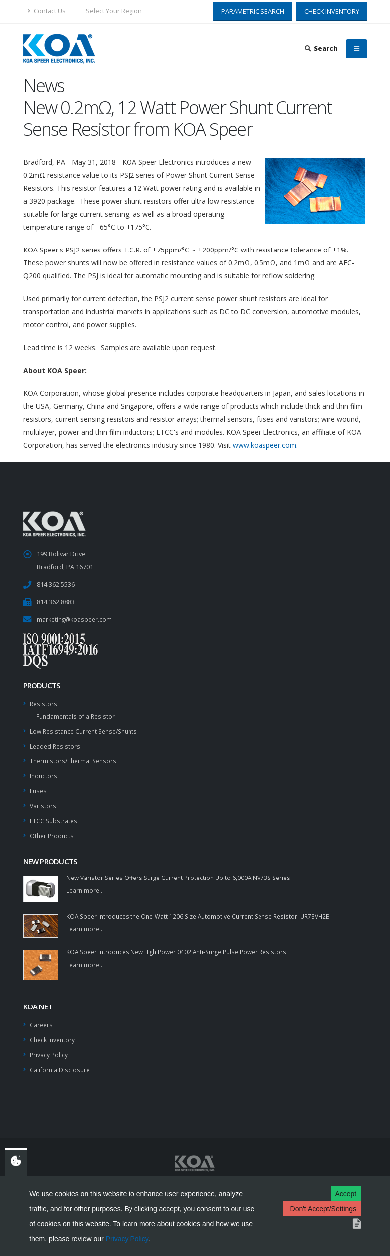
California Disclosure (60, 1062)
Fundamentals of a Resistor (77, 715)
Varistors (43, 801)
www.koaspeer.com (264, 445)
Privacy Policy (127, 1239)
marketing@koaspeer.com (76, 619)
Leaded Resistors (56, 744)
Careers (42, 1019)
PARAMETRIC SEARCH (252, 11)
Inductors (44, 772)
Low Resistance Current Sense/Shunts (87, 729)
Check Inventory (53, 1033)
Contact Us (47, 11)
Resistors (44, 703)
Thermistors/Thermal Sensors (75, 758)
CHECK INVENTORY (331, 11)
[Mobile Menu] (356, 48)
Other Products (53, 830)
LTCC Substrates (54, 816)
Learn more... (85, 885)
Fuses (39, 787)
